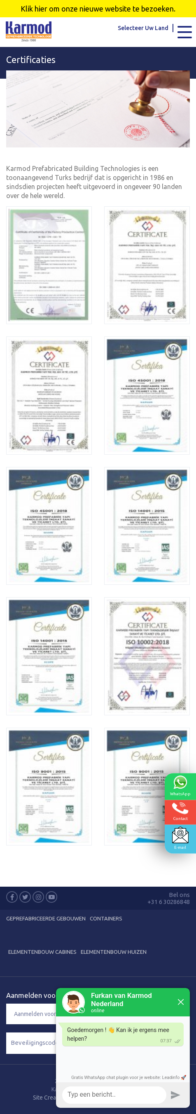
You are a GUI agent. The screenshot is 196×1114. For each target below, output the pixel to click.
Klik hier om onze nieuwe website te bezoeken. (98, 9)
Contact (180, 811)
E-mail (180, 838)
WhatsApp (180, 785)
